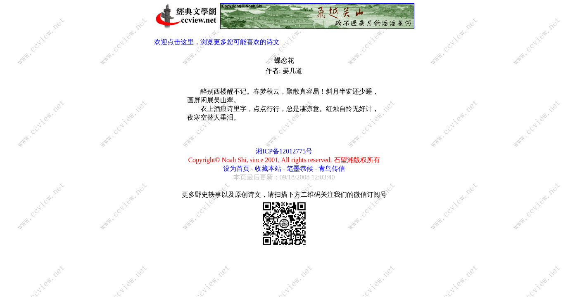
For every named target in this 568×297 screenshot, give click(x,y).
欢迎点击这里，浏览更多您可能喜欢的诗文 (217, 41)
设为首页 (236, 168)
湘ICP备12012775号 (284, 151)
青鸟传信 (331, 168)
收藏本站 (268, 168)
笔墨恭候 (300, 168)
